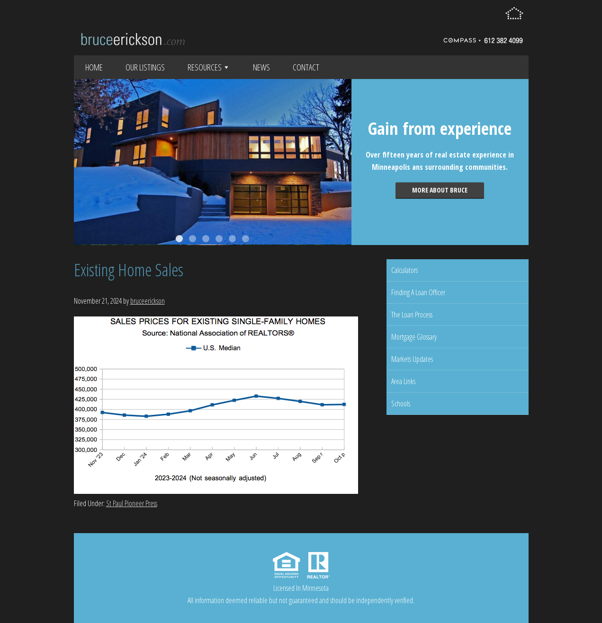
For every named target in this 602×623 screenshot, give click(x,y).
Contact (306, 67)
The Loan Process (411, 314)
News (261, 67)
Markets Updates (412, 359)
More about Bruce (439, 189)
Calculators (404, 270)
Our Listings (145, 67)
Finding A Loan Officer (418, 292)
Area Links (403, 381)
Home (94, 67)
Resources (209, 67)
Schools (400, 403)
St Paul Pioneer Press (131, 503)
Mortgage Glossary (414, 337)
